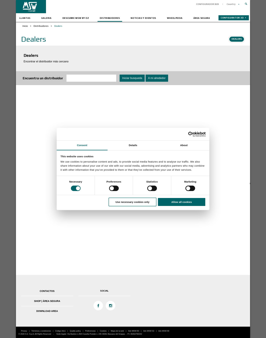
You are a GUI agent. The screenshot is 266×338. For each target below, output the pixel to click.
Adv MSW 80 (163, 331)
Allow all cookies (181, 202)
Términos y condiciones (41, 331)
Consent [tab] (82, 145)
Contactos (47, 291)
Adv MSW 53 (148, 331)
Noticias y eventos (143, 18)
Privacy (24, 331)
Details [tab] (133, 145)
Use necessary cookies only (132, 202)
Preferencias (90, 331)
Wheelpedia (175, 18)
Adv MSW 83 (133, 331)
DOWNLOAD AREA (47, 311)
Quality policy (75, 331)
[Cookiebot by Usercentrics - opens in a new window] (191, 134)
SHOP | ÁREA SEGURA (47, 301)
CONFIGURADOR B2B (207, 4)
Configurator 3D (232, 17)
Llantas (25, 18)
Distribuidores (110, 18)
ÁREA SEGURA (201, 18)
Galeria (46, 18)
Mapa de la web (117, 331)
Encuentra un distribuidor (43, 78)
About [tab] (184, 145)
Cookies (103, 331)
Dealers (237, 39)
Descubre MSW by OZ (75, 18)
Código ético (60, 331)
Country (231, 4)
